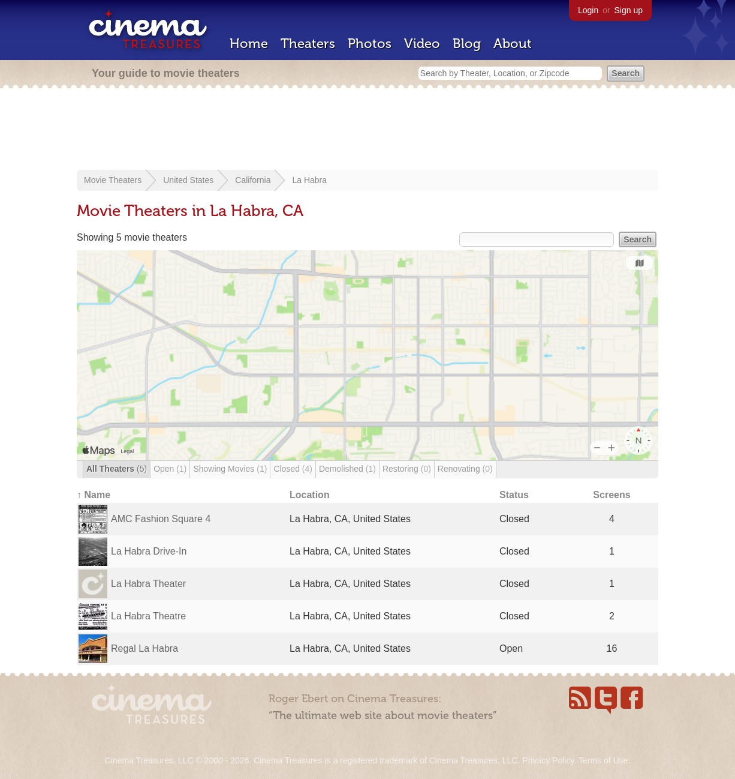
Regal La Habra (144, 648)
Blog (467, 43)
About (512, 43)
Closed (292, 469)
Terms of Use (603, 760)
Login (588, 10)
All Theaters (116, 469)
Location (310, 495)
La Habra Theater (148, 584)
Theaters (308, 43)
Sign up (628, 10)
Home (249, 43)
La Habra (309, 180)
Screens (611, 495)
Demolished (347, 469)
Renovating (465, 469)
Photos (369, 43)
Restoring (406, 469)
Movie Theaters (112, 180)
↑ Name (93, 495)
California (252, 180)
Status (514, 495)
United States (188, 180)
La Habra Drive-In (148, 551)
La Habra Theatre (148, 616)
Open (169, 469)
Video (422, 43)
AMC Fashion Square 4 (160, 519)
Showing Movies (230, 469)
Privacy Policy (548, 760)
